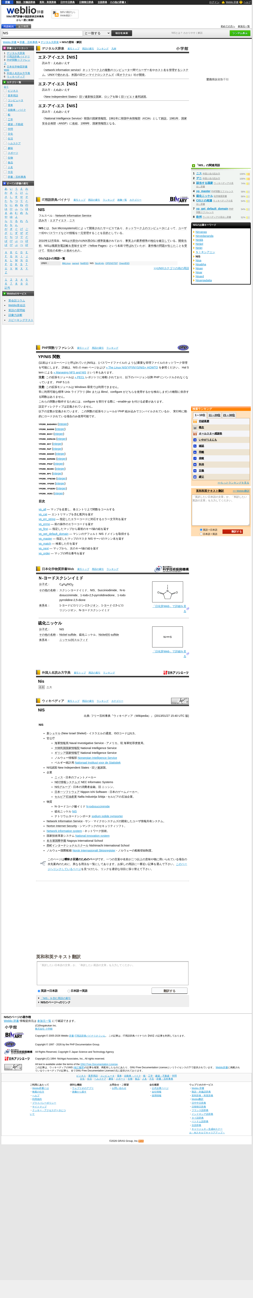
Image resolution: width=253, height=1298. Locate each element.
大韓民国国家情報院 (67, 746)
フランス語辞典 (200, 1109)
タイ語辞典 (198, 1116)
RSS (141, 1140)
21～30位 (229, 415)
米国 (74, 74)
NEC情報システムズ (67, 781)
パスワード (54, 233)
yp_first (43, 527)
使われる (63, 74)
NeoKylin (99, 263)
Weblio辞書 (222, 1066)
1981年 (173, 118)
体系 (42, 604)
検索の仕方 (38, 1090)
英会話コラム (16, 300)
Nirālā (199, 240)
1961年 (113, 118)
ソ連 (97, 766)
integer (63, 424)
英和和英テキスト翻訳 (58, 955)
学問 (10, 129)
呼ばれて (131, 245)
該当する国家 (204, 183)
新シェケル (54, 732)
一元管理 (83, 233)
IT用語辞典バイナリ (56, 199)
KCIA (146, 118)
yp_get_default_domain (54, 532)
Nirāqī (199, 243)
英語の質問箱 (16, 310)
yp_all (42, 508)
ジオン (94, 604)
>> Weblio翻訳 (241, 490)
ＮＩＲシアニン (205, 252)
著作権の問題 (156, 245)
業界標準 (142, 240)
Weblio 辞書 (232, 2)
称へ (61, 250)
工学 (10, 119)
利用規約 (37, 1098)
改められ (72, 250)
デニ (199, 178)
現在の (51, 250)
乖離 (201, 452)
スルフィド (81, 638)
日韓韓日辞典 (86, 2)
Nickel (63, 633)
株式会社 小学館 (43, 1027)
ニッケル (65, 638)
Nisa (198, 260)
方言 (10, 172)
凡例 (113, 48)
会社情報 (156, 1090)
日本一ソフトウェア (67, 790)
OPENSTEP (111, 263)
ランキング (103, 48)
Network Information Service (73, 215)
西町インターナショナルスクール (67, 844)
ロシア (108, 96)
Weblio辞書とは (40, 1086)
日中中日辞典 (67, 2)
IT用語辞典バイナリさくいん (90, 1034)
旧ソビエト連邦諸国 (133, 96)
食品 (10, 162)
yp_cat (43, 513)
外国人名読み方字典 (56, 671)
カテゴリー (135, 199)
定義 (201, 470)
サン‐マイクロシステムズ (98, 74)
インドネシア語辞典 (202, 1112)
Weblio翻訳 (197, 1098)
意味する (76, 245)
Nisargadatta (204, 280)
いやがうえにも (208, 439)
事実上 (129, 240)
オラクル (125, 74)
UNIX (51, 74)
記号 (7, 288)
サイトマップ (39, 1105)
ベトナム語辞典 (200, 1120)
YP (84, 245)
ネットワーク (90, 70)
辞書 (7, 2)
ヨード (108, 604)
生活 (10, 138)
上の (102, 70)
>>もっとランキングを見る (233, 482)
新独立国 (93, 96)
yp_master (45, 537)
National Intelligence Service (63, 118)
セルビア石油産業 (66, 795)
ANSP (63, 123)
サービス (108, 228)
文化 (10, 133)
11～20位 (214, 415)
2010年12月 (46, 240)
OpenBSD (124, 263)
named (75, 263)
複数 (107, 70)
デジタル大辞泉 (50, 42)
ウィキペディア (53, 699)
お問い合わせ (119, 1086)
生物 (10, 157)
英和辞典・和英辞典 (202, 1094)
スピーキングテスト (20, 320)
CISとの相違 (204, 200)
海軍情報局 (62, 741)
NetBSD (84, 263)
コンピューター (123, 70)
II (108, 633)
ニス (72, 220)
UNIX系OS (88, 240)
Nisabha (201, 264)
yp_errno (44, 522)
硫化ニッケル (204, 195)
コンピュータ (156, 228)
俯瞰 (201, 458)
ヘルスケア (14, 143)
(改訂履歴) (78, 1066)
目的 (105, 233)
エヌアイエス (58, 220)
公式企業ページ (160, 1086)
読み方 (43, 220)
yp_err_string (47, 517)
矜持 (201, 464)
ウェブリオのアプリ (83, 1086)
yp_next (44, 547)
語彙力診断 (15, 315)
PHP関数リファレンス (58, 348)
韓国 (86, 118)
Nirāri (199, 247)
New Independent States (60, 96)
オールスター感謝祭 (210, 433)
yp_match (45, 542)
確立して (164, 240)
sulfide (72, 633)
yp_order (44, 552)
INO (69, 583)
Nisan (199, 268)
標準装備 (103, 240)
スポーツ (13, 152)
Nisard (200, 276)
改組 (75, 123)
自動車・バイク (17, 109)
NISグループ (63, 785)
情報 (72, 233)
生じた (172, 245)
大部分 (74, 240)
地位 (153, 240)
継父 (201, 476)
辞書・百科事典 (29, 42)
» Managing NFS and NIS (70, 372)
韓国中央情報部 (130, 118)
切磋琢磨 (204, 421)
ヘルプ (247, 2)
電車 (10, 105)
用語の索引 (88, 48)
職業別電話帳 (60, 245)
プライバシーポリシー (44, 1101)
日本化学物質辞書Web (58, 567)
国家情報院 (99, 118)
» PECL (79, 377)
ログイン (214, 2)
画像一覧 (122, 199)
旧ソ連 (83, 96)
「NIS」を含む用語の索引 (56, 997)
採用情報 (156, 1094)
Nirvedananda (205, 236)
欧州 (199, 216)
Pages (102, 245)
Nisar (199, 272)
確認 (201, 445)
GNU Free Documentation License (99, 1063)
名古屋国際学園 (56, 839)
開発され (94, 228)
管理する (174, 70)
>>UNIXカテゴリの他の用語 (171, 268)
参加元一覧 (244, 26)
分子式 (43, 583)
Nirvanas (201, 232)
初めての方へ (228, 26)
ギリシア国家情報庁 (67, 751)
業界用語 (13, 95)
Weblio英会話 (16, 305)
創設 (164, 118)
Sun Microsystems (63, 228)
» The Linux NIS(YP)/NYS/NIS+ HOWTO (132, 367)
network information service (62, 70)
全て (6, 87)
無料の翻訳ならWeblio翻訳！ (67, 14)
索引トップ (73, 48)
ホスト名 (160, 70)
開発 (142, 74)
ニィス (59, 776)
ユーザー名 (145, 70)
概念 (201, 427)
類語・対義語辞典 (25, 2)
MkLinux (66, 263)
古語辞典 (102, 2)
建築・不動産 (15, 124)
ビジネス (13, 90)
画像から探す (79, 1090)
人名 (10, 167)
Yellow (93, 245)
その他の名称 (47, 589)
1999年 (85, 123)
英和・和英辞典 (47, 2)
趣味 (10, 148)
